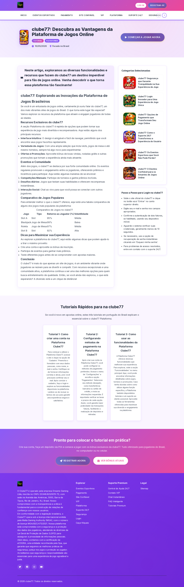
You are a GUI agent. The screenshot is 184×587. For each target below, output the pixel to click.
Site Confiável (87, 15)
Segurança (155, 15)
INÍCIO (23, 15)
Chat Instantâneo (116, 497)
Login (78, 518)
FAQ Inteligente (115, 501)
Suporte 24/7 (136, 15)
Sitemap (144, 488)
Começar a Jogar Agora (140, 37)
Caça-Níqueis (82, 523)
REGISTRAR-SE (157, 5)
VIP (102, 15)
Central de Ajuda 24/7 (118, 488)
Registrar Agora (71, 461)
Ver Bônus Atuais (110, 460)
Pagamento (67, 15)
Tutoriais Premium (117, 505)
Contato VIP (114, 493)
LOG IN (140, 5)
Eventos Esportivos (44, 15)
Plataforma (116, 15)
